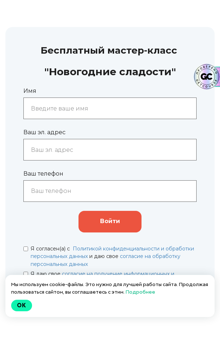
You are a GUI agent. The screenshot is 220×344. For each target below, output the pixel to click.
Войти (110, 221)
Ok (21, 305)
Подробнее (140, 292)
